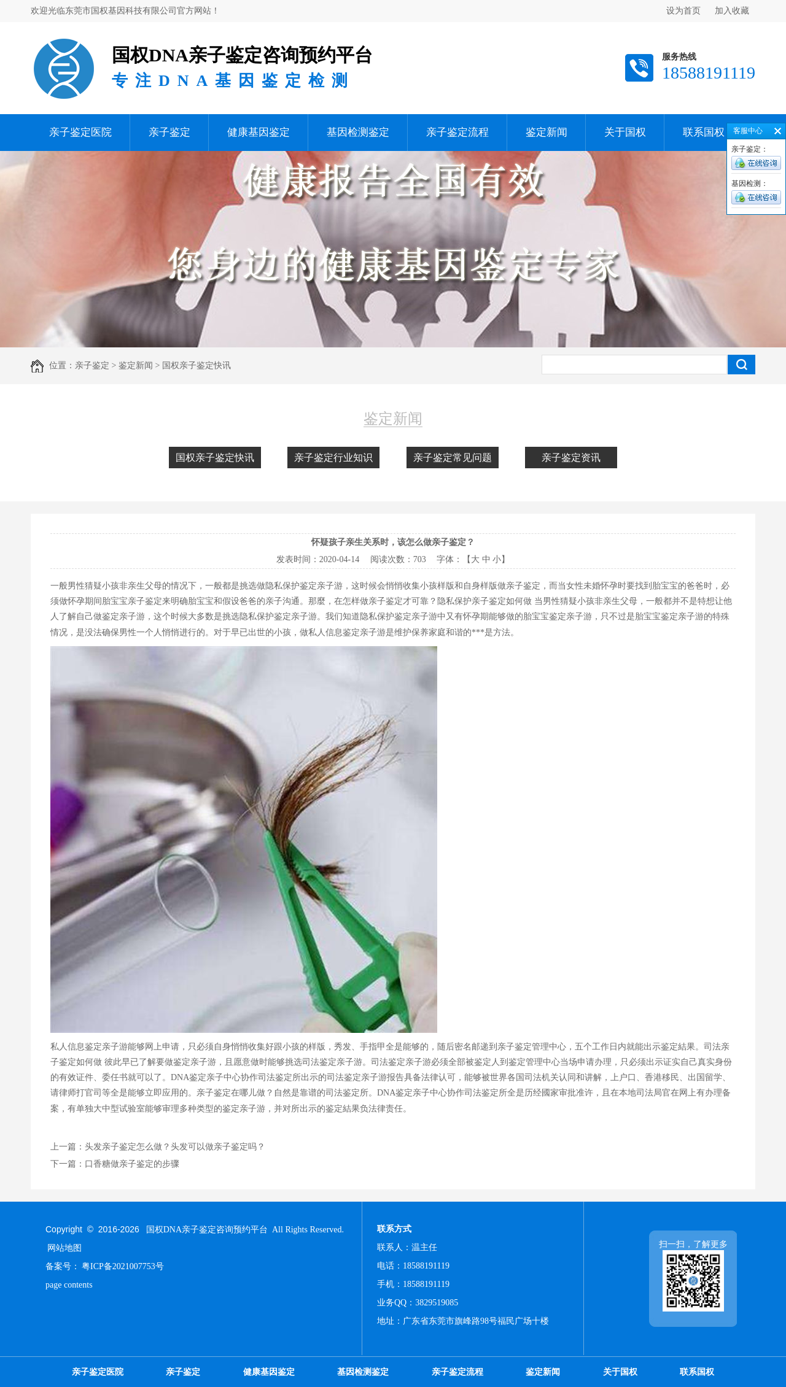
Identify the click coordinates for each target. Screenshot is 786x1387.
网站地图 (64, 1248)
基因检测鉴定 (358, 132)
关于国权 (625, 132)
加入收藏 (732, 10)
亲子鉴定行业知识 (333, 457)
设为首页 (683, 10)
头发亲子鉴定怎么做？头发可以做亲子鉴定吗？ (175, 1146)
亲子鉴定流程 (457, 132)
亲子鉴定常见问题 (452, 457)
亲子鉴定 (169, 132)
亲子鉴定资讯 (571, 457)
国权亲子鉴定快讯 (215, 457)
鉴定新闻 (546, 132)
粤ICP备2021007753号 (123, 1266)
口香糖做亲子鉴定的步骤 (132, 1164)
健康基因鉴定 (258, 132)
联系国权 (704, 132)
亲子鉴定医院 (80, 132)
